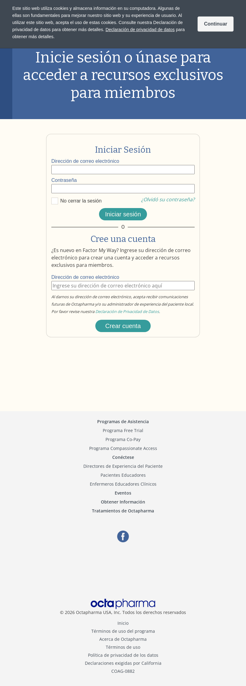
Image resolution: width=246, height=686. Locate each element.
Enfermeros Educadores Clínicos (123, 484)
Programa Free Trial (123, 430)
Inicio (123, 623)
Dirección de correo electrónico (85, 161)
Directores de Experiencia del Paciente (123, 466)
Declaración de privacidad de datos (140, 29)
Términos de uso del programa (123, 631)
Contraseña (64, 180)
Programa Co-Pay (123, 439)
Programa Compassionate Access (123, 448)
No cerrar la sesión (80, 200)
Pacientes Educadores (123, 475)
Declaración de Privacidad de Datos (127, 311)
